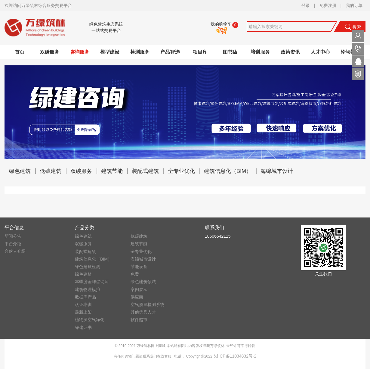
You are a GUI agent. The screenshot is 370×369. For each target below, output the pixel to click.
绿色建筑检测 (87, 266)
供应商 (137, 297)
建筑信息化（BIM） (227, 171)
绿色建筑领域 (143, 281)
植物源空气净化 (89, 319)
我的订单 (354, 5)
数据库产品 (85, 297)
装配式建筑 (145, 171)
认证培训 (83, 304)
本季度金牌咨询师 (92, 281)
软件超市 (139, 319)
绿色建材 (83, 274)
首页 (19, 52)
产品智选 (170, 52)
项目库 (200, 52)
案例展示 (139, 289)
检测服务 (140, 52)
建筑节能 (112, 171)
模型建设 (109, 52)
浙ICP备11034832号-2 (235, 356)
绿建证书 (83, 327)
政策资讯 (290, 52)
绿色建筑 (20, 171)
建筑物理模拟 (87, 289)
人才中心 (320, 52)
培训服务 (260, 52)
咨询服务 (79, 52)
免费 (135, 274)
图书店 (230, 52)
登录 (305, 5)
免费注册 (327, 5)
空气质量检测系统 (147, 304)
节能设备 (139, 266)
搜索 (353, 27)
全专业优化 (181, 171)
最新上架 (83, 312)
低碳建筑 (50, 171)
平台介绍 (13, 243)
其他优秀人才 (143, 312)
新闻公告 (13, 236)
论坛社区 (350, 52)
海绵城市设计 (277, 171)
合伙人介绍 (15, 251)
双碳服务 (49, 52)
